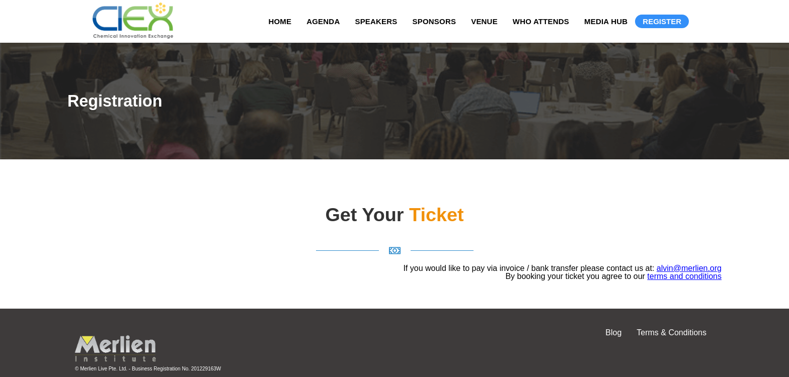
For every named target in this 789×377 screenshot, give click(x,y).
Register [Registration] (662, 21)
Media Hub (605, 21)
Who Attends (541, 21)
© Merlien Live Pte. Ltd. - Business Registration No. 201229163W (148, 368)
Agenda (323, 21)
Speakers (376, 21)
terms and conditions (684, 276)
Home (279, 21)
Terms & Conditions (671, 332)
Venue (484, 21)
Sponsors (434, 21)
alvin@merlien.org (689, 268)
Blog (613, 332)
